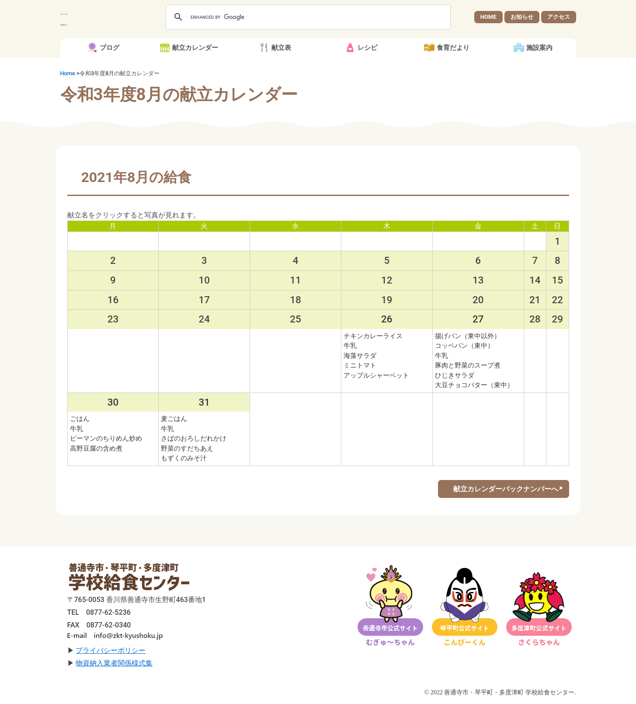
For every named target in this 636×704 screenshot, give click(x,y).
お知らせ (522, 17)
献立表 (281, 48)
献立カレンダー (195, 48)
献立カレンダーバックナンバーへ (505, 489)
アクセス (558, 17)
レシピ (367, 48)
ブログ (109, 48)
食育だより (453, 48)
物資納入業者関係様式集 (114, 663)
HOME (488, 17)
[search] (307, 17)
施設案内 (539, 48)
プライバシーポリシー (111, 650)
